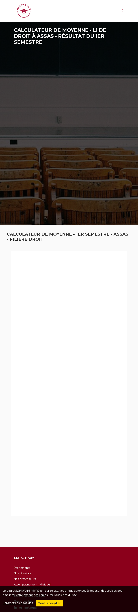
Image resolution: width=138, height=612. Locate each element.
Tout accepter (49, 603)
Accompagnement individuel (32, 584)
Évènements (22, 568)
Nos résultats (22, 573)
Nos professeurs (25, 579)
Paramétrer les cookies (18, 603)
